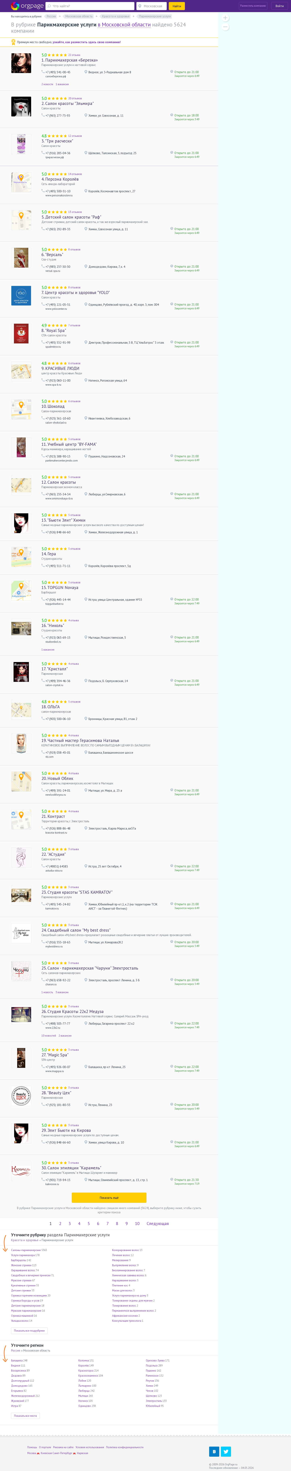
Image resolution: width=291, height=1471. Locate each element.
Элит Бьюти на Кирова (66, 1130)
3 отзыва (73, 849)
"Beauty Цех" (56, 1092)
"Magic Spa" (55, 1055)
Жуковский (17, 1401)
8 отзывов (74, 249)
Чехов (149, 1391)
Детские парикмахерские (26, 1305)
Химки (149, 1385)
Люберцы (84, 1391)
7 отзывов (74, 325)
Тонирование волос (124, 1305)
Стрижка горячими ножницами (29, 1295)
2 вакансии (65, 1035)
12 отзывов (75, 136)
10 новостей (48, 1035)
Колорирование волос (125, 1250)
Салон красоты (58, 482)
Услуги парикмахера (23, 1255)
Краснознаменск (88, 1375)
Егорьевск (17, 1391)
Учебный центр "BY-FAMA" (69, 444)
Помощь (32, 1447)
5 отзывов (74, 439)
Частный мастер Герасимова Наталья (80, 740)
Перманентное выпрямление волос (133, 1310)
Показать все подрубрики (29, 1330)
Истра (14, 1406)
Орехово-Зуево (155, 1360)
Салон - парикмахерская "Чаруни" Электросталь (89, 968)
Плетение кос (120, 1285)
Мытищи (83, 1396)
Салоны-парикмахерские (26, 1250)
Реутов (150, 1380)
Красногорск (86, 1370)
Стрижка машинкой (22, 1315)
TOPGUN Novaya (59, 587)
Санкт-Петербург (62, 1453)
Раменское (152, 1375)
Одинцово (84, 1406)
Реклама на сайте (63, 1447)
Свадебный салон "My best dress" (76, 930)
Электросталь (154, 1401)
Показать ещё (109, 1198)
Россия (15, 1350)
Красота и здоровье (24, 1240)
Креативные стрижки (23, 1285)
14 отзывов (75, 174)
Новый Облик (57, 778)
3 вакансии (62, 992)
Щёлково (151, 1396)
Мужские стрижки (21, 1280)
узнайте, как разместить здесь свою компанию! (87, 42)
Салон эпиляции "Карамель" (71, 1168)
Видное (15, 1365)
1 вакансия (62, 84)
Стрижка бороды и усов (25, 1300)
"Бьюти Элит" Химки (63, 520)
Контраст (53, 816)
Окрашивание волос (23, 1270)
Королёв (83, 1365)
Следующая (158, 1223)
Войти (280, 6)
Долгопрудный (20, 1380)
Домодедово (19, 1385)
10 (137, 1223)
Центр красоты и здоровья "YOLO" (75, 292)
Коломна (83, 1360)
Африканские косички (125, 1315)
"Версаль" (52, 254)
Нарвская (82, 1453)
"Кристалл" (54, 669)
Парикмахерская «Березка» (69, 60)
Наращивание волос (124, 1280)
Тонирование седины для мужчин (132, 1300)
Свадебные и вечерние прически (31, 1275)
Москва (31, 1453)
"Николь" (52, 625)
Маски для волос (122, 1290)
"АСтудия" (53, 854)
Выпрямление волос (124, 1265)
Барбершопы (18, 1260)
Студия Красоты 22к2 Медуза (72, 1011)
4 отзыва (73, 620)
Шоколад (53, 406)
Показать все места (25, 1416)
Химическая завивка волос (128, 1275)
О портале (45, 1447)
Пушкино (151, 1370)
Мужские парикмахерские (26, 1310)
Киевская (46, 1453)
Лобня (82, 1380)
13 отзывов (75, 212)
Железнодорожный (23, 1396)
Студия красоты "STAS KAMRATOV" (77, 892)
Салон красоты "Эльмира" (67, 103)
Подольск (152, 1365)
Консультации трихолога (126, 1320)
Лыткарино (84, 1385)
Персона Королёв (60, 179)
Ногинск (83, 1401)
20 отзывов (75, 98)
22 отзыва (74, 55)
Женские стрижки (21, 1265)
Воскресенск (18, 1370)
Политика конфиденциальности (124, 1447)
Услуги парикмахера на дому (129, 1295)
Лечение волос (121, 1255)
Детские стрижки (21, 1290)
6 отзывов (74, 363)
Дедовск (16, 1375)
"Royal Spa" (53, 330)
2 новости (47, 84)
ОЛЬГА (50, 706)
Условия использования (90, 1447)
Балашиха (17, 1360)
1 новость (47, 992)
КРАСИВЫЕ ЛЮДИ (60, 368)
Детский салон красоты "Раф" (71, 217)
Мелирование (120, 1260)
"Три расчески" (57, 141)
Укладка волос (20, 1320)
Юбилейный (153, 1406)
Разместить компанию (253, 5)
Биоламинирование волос (127, 1270)
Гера (48, 554)
